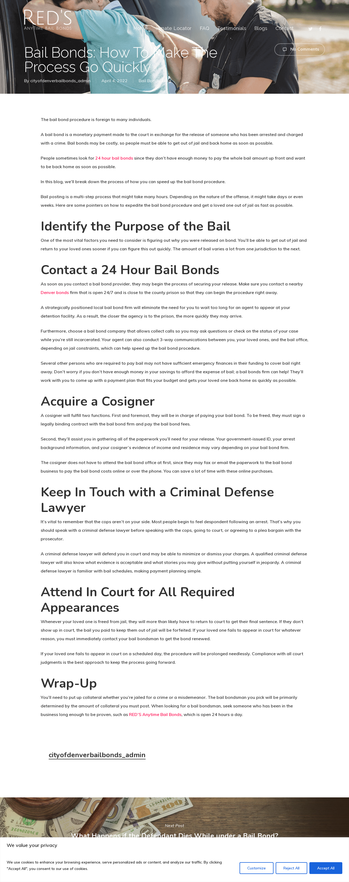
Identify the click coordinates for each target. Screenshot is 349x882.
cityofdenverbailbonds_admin (60, 80)
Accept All (326, 868)
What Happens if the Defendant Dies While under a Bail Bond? (174, 830)
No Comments (299, 50)
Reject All (291, 868)
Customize (256, 868)
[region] (174, 859)
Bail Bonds (149, 80)
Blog (166, 80)
